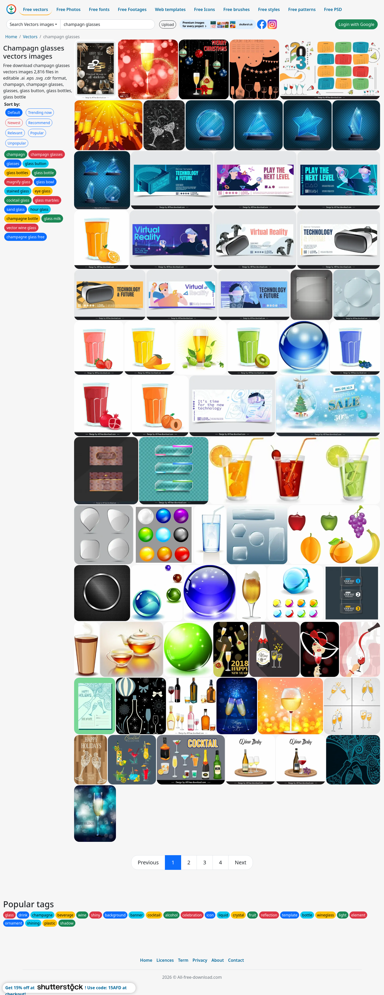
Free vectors (35, 9)
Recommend (39, 122)
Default (14, 112)
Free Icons (204, 9)
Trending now (40, 112)
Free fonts (99, 9)
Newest (14, 122)
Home (11, 37)
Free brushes (236, 9)
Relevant (15, 132)
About (218, 960)
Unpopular (17, 143)
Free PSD (333, 9)
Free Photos (68, 9)
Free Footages (132, 9)
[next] (240, 862)
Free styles (269, 9)
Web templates (170, 9)
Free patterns (302, 9)
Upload (168, 24)
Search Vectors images (32, 24)
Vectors (30, 37)
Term (183, 960)
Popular (37, 132)
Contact (236, 960)
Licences (165, 960)
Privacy (200, 960)
